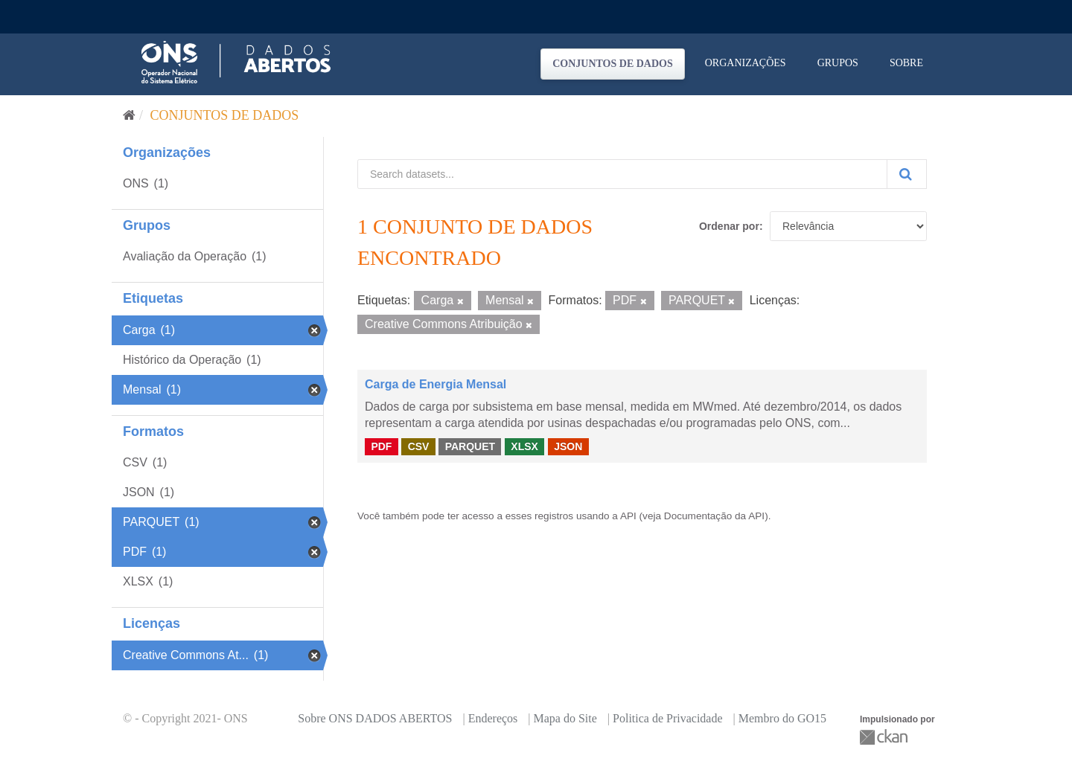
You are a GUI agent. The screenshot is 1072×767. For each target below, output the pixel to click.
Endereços (493, 718)
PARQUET (470, 446)
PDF (381, 446)
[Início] (129, 115)
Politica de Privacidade (668, 718)
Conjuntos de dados (612, 63)
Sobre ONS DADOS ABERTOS (375, 718)
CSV (419, 446)
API (628, 516)
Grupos (837, 62)
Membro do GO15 (782, 718)
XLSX (524, 446)
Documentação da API (714, 516)
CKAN (885, 737)
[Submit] (907, 174)
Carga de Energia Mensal (435, 384)
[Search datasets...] (622, 174)
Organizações (745, 62)
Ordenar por (729, 226)
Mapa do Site (565, 718)
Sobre (906, 62)
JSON (568, 446)
